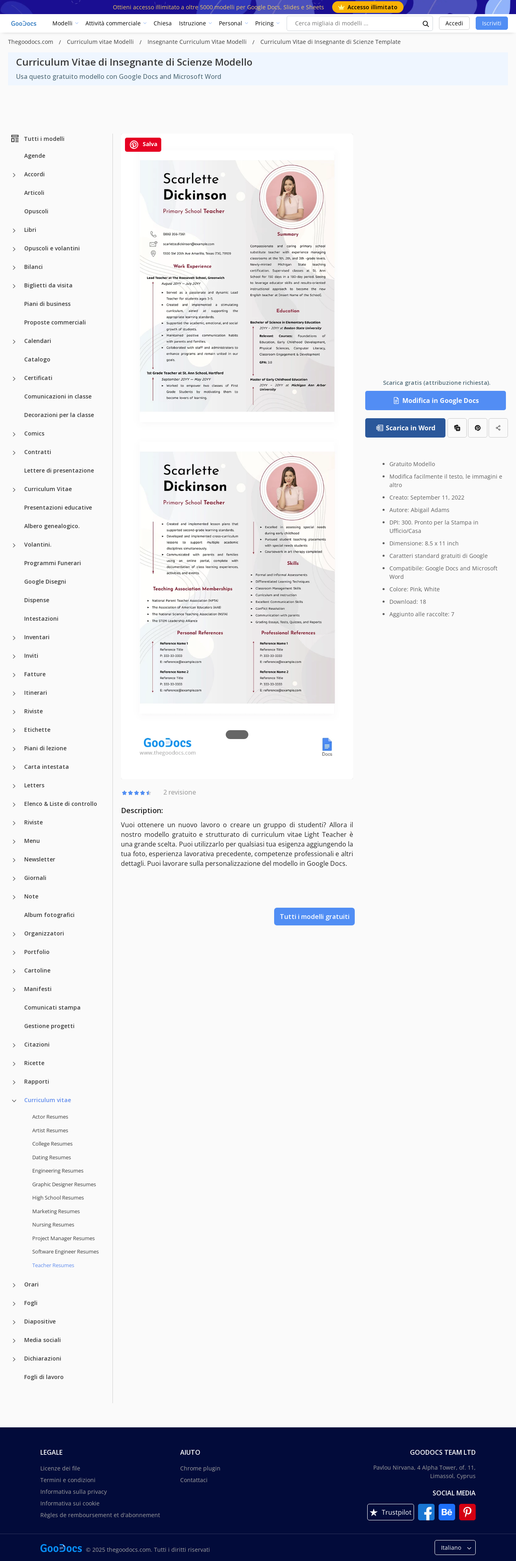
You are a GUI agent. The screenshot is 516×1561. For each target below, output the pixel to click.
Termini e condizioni (68, 1480)
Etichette (37, 729)
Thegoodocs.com (31, 41)
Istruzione (192, 23)
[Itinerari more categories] (14, 694)
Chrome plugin (200, 1468)
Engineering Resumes (57, 1170)
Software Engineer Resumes (65, 1251)
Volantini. (38, 544)
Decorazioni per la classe (59, 415)
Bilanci (33, 266)
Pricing (264, 23)
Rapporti (36, 1081)
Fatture (35, 674)
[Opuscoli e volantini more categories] (14, 249)
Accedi (454, 23)
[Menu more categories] (14, 842)
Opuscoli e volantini (52, 248)
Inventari (37, 637)
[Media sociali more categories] (14, 1341)
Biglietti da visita (48, 285)
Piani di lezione (45, 748)
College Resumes (52, 1143)
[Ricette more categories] (14, 1064)
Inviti (31, 655)
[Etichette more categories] (14, 731)
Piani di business (47, 304)
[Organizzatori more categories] (14, 934)
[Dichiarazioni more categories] (14, 1359)
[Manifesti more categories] (14, 990)
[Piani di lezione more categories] (14, 749)
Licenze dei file (60, 1468)
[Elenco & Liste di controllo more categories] (14, 805)
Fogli (30, 1303)
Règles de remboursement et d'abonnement (100, 1515)
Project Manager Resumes (63, 1238)
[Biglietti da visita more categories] (14, 286)
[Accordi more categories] (14, 175)
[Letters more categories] (14, 786)
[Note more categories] (14, 897)
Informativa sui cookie (70, 1503)
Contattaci (194, 1480)
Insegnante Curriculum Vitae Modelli (198, 41)
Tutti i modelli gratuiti (315, 916)
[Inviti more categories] (14, 656)
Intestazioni (41, 618)
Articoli (34, 192)
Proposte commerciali (55, 322)
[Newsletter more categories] (14, 860)
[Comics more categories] (14, 434)
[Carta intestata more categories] (14, 768)
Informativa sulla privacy (73, 1491)
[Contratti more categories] (14, 453)
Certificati (38, 378)
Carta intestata (46, 766)
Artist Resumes (50, 1130)
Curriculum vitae (47, 1100)
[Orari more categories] (14, 1285)
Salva (143, 145)
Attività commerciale (113, 23)
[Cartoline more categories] (14, 971)
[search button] (426, 23)
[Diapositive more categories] (14, 1322)
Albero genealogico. (52, 526)
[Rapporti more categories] (14, 1082)
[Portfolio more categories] (14, 953)
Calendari (37, 341)
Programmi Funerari (52, 563)
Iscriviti (491, 23)
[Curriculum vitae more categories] (14, 1101)
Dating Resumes (51, 1157)
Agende (34, 155)
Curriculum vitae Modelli (101, 41)
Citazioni (37, 1044)
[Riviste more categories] (14, 712)
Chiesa (163, 23)
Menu (32, 841)
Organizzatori (44, 933)
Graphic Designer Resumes (64, 1184)
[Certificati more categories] (14, 379)
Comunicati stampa (52, 1007)
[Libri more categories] (14, 231)
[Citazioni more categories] (14, 1045)
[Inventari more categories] (14, 638)
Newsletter (39, 859)
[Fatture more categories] (14, 675)
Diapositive (40, 1321)
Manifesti (38, 989)
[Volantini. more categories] (14, 545)
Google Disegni (45, 581)
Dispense (36, 600)
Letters (34, 785)
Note (31, 896)
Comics (34, 433)
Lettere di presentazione (59, 470)
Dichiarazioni (42, 1358)
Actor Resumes (50, 1116)
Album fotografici (49, 915)
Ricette (34, 1063)
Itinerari (35, 692)
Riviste (33, 711)
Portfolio (37, 952)
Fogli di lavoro (44, 1377)
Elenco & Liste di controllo (60, 803)
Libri (30, 229)
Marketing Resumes (56, 1211)
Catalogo (37, 359)
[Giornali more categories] (14, 879)
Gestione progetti (49, 1026)
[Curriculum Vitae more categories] (14, 490)
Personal (230, 23)
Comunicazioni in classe (58, 396)
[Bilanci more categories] (14, 268)
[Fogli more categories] (14, 1304)
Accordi (34, 174)
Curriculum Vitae (48, 489)
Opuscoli (36, 211)
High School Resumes (58, 1197)
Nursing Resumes (53, 1224)
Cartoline (37, 970)
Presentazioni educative (58, 507)
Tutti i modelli (37, 138)
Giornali (35, 878)
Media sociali (42, 1340)
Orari (31, 1284)
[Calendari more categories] (14, 342)
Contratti (37, 452)
